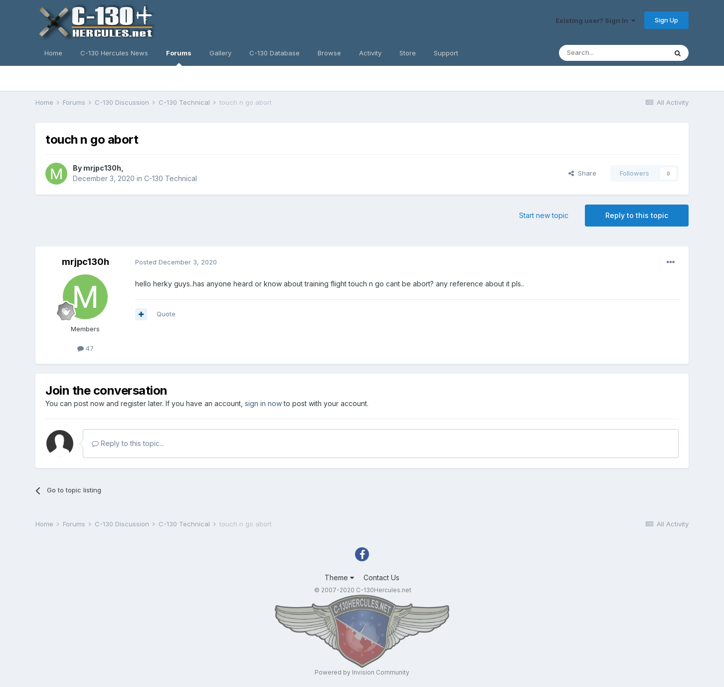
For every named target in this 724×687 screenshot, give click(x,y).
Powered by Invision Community (362, 672)
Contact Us (381, 577)
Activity (370, 53)
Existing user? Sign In (595, 20)
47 (85, 348)
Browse (329, 53)
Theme (339, 577)
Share (582, 173)
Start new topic (543, 215)
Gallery (220, 53)
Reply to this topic (636, 215)
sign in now (263, 403)
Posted (176, 262)
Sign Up (666, 20)
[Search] (613, 53)
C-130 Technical (170, 178)
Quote (166, 314)
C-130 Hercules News (114, 53)
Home (53, 53)
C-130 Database (274, 53)
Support (446, 53)
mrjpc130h (102, 168)
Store (407, 53)
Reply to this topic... (128, 443)
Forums (178, 57)
